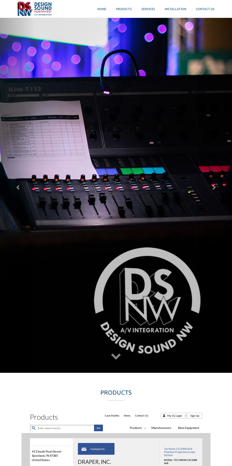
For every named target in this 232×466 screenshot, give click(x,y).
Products (137, 428)
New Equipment (188, 428)
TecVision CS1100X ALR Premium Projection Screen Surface (179, 452)
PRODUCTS (124, 9)
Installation (175, 9)
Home (101, 9)
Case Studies (112, 415)
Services (148, 9)
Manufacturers (161, 428)
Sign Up (194, 415)
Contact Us (205, 9)
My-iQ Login (174, 415)
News (127, 415)
